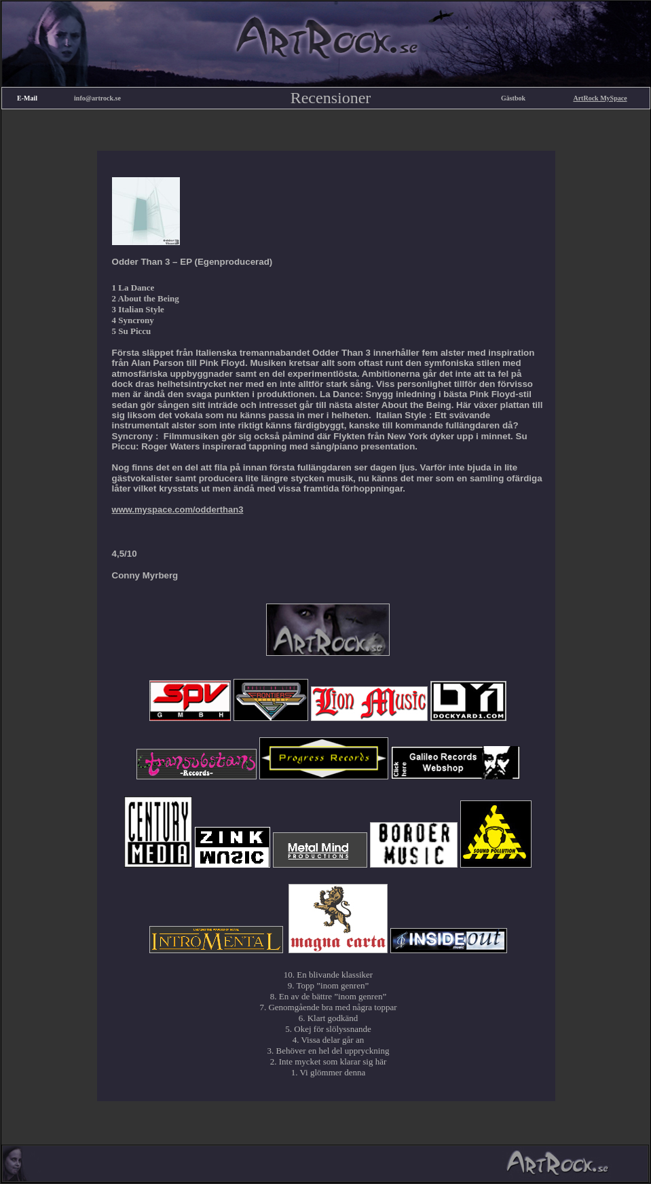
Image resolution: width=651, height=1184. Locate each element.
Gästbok (513, 98)
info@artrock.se (97, 98)
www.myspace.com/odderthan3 (178, 509)
